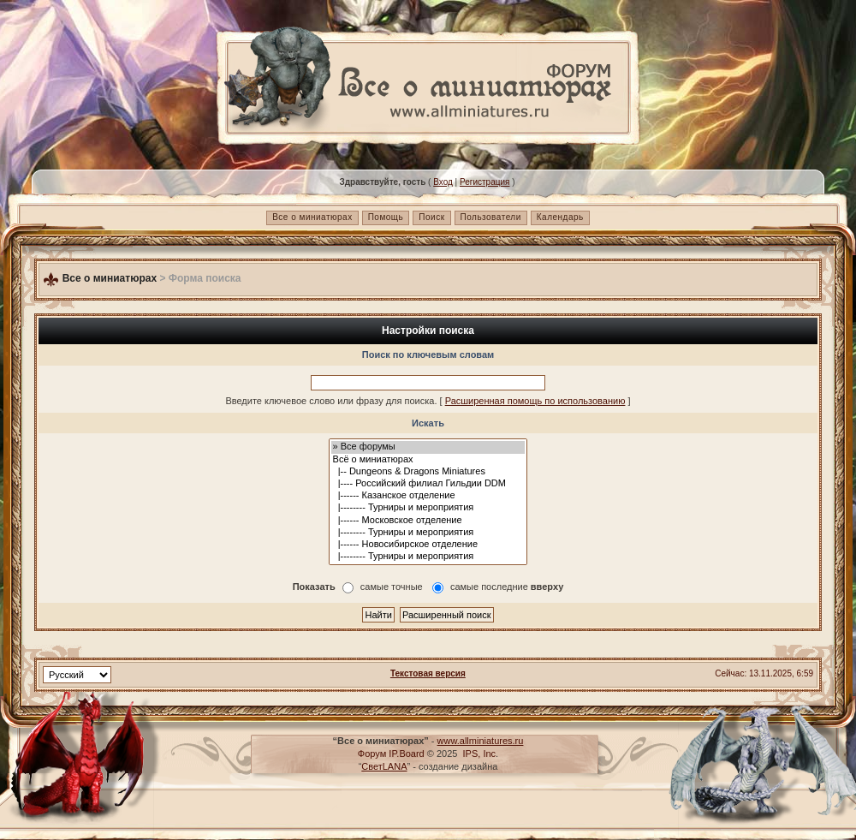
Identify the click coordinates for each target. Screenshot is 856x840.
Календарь (560, 217)
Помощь (386, 217)
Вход (443, 182)
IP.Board (406, 753)
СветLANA (384, 766)
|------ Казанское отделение (428, 496)
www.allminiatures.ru (480, 741)
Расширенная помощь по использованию (535, 401)
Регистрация (484, 182)
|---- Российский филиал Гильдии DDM (428, 484)
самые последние (506, 587)
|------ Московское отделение (428, 521)
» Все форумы (428, 447)
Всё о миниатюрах (428, 460)
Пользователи (491, 217)
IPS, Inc (479, 753)
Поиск (431, 217)
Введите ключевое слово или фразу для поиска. (331, 401)
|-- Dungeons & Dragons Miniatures (428, 472)
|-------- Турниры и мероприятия (428, 508)
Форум (372, 753)
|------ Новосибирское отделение (428, 545)
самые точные (391, 587)
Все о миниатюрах (312, 217)
